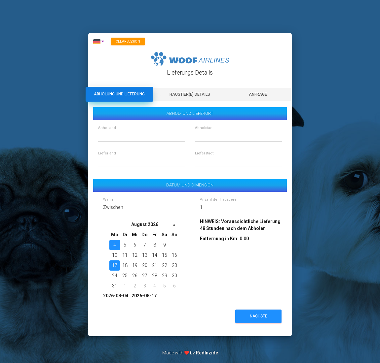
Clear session (128, 41)
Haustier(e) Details (190, 94)
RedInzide (207, 352)
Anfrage (258, 94)
